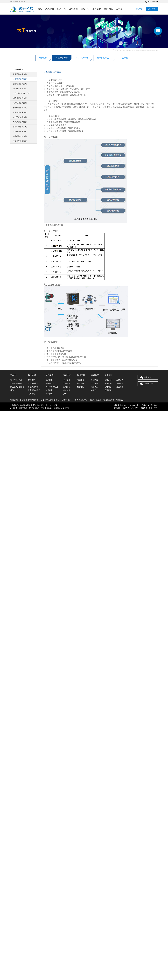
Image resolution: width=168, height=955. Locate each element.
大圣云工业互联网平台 (50, 400)
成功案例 (73, 9)
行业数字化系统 (16, 380)
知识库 (93, 390)
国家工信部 (23, 408)
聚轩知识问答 (95, 400)
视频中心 (85, 9)
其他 (12, 390)
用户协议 (154, 405)
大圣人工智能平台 (80, 400)
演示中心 (139, 9)
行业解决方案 (82, 58)
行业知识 (66, 390)
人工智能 (124, 58)
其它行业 (49, 394)
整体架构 (43, 58)
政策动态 (94, 387)
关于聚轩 (120, 9)
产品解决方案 (139, 50)
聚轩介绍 (108, 380)
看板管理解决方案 (20, 117)
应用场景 (66, 387)
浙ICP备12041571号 (49, 405)
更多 (68, 408)
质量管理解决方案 (20, 93)
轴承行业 (49, 380)
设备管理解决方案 (152, 50)
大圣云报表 (66, 400)
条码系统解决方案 (20, 132)
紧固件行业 (50, 383)
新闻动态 (108, 9)
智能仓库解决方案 (20, 98)
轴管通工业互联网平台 (29, 400)
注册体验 (151, 9)
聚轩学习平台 (108, 400)
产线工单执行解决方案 (21, 103)
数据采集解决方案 (20, 84)
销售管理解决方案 (20, 108)
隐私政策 (145, 405)
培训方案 (80, 383)
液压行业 (49, 390)
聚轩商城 (120, 400)
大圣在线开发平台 (17, 387)
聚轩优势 (108, 383)
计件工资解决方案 (20, 127)
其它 (65, 394)
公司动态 (94, 380)
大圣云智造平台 (16, 383)
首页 (40, 9)
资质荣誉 (119, 383)
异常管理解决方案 (20, 122)
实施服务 (80, 380)
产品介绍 (66, 383)
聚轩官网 (14, 400)
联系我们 (108, 390)
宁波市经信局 (46, 408)
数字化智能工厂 (104, 58)
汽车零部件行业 (52, 387)
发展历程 (119, 380)
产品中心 (49, 9)
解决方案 (61, 9)
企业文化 (66, 380)
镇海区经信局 (59, 408)
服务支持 (96, 9)
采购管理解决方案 (20, 112)
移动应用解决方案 (20, 136)
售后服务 (80, 387)
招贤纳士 (108, 387)
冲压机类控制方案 (20, 146)
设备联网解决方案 (20, 141)
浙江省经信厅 (34, 408)
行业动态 (94, 383)
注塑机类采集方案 (20, 151)
